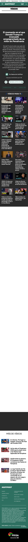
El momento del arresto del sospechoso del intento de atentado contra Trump (6, 109)
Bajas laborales (15, 1)
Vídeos (14, 9)
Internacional (7, 87)
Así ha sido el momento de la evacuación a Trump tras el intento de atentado (19, 109)
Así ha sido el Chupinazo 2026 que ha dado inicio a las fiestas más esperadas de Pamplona (18, 451)
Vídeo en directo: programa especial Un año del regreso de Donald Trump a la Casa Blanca (7, 200)
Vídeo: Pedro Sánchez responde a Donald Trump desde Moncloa (6, 162)
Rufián (21, 1)
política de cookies (18, 494)
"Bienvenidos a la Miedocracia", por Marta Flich (20, 198)
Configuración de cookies (18, 492)
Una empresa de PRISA (14, 534)
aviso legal (16, 496)
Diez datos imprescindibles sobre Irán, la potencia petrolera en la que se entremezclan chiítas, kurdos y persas (20, 165)
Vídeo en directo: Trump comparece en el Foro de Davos (21, 182)
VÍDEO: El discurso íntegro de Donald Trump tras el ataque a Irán (6, 183)
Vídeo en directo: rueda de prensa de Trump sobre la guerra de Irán (21, 126)
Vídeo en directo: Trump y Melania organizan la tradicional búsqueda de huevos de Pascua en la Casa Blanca (6, 144)
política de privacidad (19, 499)
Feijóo (9, 1)
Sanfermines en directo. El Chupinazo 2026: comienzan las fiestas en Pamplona (18, 461)
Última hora (22, 4)
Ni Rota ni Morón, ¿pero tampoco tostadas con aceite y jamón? (20, 142)
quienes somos (5, 493)
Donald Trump (23, 87)
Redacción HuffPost (17, 74)
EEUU (15, 87)
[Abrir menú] (2, 4)
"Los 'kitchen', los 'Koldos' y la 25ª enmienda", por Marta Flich (6, 126)
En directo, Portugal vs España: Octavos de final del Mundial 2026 (18, 441)
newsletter (5, 497)
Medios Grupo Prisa (14, 538)
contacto (4, 495)
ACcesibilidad (17, 501)
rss (2, 500)
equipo (3, 491)
